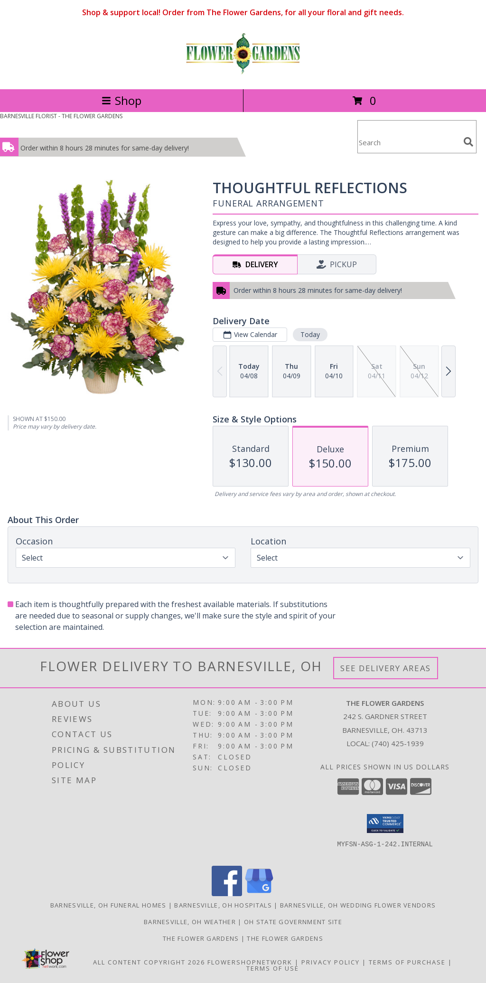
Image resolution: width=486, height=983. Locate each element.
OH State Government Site (293, 921)
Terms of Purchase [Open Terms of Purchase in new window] (407, 962)
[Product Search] (408, 142)
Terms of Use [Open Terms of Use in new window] (272, 968)
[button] (385, 823)
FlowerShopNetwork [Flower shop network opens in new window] (249, 962)
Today (310, 334)
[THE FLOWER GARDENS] (243, 75)
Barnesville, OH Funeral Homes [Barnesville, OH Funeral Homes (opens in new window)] (108, 905)
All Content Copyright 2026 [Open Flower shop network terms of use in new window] (149, 962)
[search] (468, 142)
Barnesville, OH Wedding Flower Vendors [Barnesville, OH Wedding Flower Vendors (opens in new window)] (358, 905)
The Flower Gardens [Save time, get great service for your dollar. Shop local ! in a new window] (285, 938)
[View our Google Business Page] (259, 893)
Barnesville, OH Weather (190, 921)
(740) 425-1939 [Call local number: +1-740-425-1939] (398, 743)
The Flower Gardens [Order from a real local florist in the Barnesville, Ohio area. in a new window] (202, 938)
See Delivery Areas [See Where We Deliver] (385, 668)
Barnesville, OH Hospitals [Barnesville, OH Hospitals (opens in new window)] (223, 905)
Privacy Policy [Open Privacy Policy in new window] (330, 962)
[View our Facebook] (227, 893)
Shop (121, 100)
